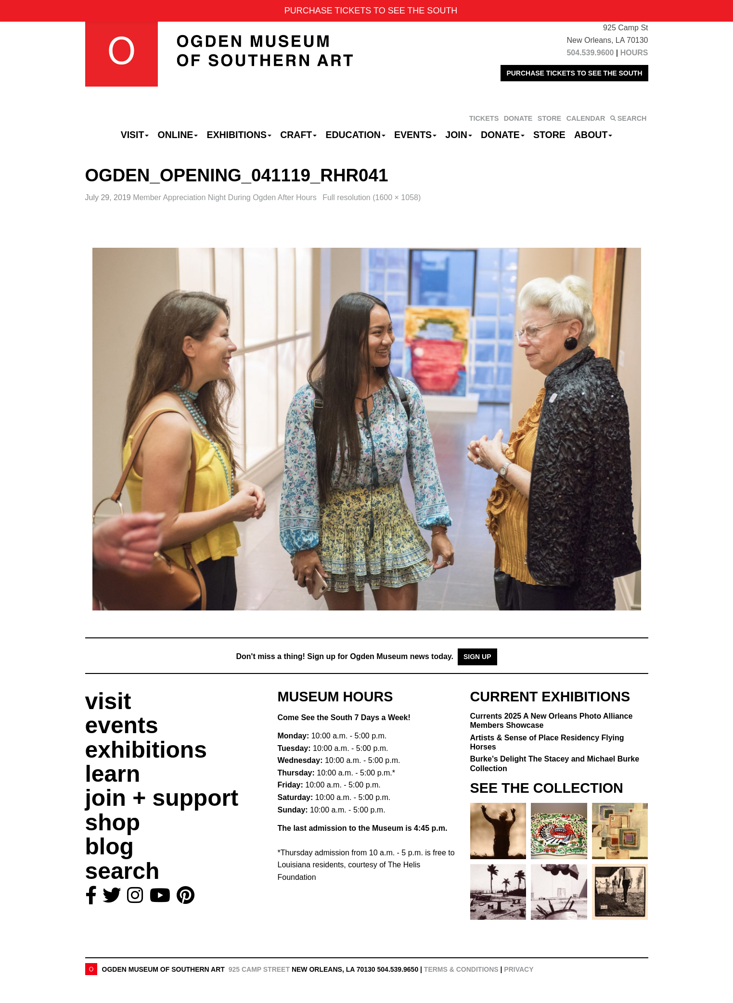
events (121, 725)
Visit (135, 134)
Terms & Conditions (461, 969)
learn (113, 774)
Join (458, 134)
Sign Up (477, 656)
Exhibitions (238, 134)
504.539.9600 (590, 53)
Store (549, 134)
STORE (549, 118)
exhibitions (146, 749)
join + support (162, 798)
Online (178, 134)
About (593, 134)
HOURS (634, 53)
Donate (503, 134)
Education (355, 134)
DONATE (518, 118)
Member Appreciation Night (226, 197)
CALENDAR (585, 118)
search (122, 871)
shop (113, 822)
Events (415, 134)
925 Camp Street (259, 969)
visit (108, 701)
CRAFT (298, 134)
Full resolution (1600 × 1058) (371, 197)
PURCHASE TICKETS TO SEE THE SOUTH (574, 73)
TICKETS (484, 118)
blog (109, 846)
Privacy (518, 969)
